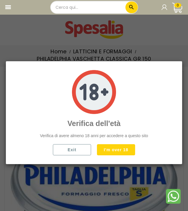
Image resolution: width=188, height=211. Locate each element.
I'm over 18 (116, 149)
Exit (72, 149)
